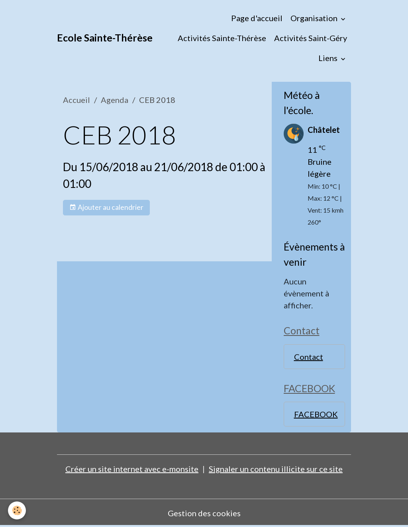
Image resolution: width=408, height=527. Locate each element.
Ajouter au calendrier (106, 207)
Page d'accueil (256, 18)
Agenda (114, 100)
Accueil (76, 100)
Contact (308, 356)
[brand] (105, 37)
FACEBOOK (316, 414)
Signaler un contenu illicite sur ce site (276, 469)
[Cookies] (17, 510)
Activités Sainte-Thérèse (222, 38)
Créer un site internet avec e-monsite (131, 469)
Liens (328, 58)
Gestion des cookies (204, 513)
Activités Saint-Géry (310, 38)
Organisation (314, 18)
